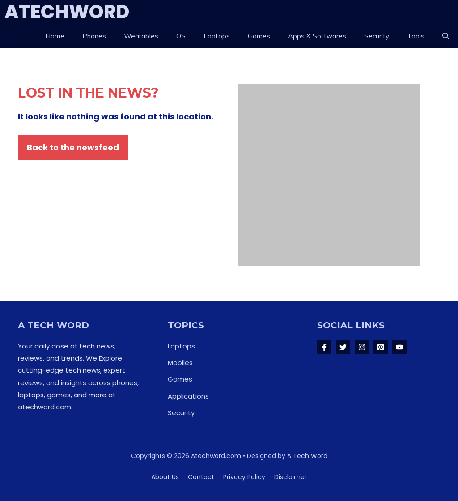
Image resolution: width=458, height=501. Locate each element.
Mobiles (180, 362)
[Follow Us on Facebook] (324, 347)
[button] (445, 36)
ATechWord (66, 12)
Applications (188, 396)
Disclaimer (290, 476)
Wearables (141, 36)
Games (259, 36)
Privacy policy (244, 476)
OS (181, 36)
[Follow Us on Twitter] (343, 347)
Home (54, 36)
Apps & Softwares (317, 36)
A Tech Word (307, 455)
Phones (94, 36)
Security (376, 36)
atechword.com (44, 407)
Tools (415, 36)
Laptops (217, 36)
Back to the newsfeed (73, 147)
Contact (201, 476)
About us (165, 476)
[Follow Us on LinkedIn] (380, 347)
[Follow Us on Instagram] (362, 347)
